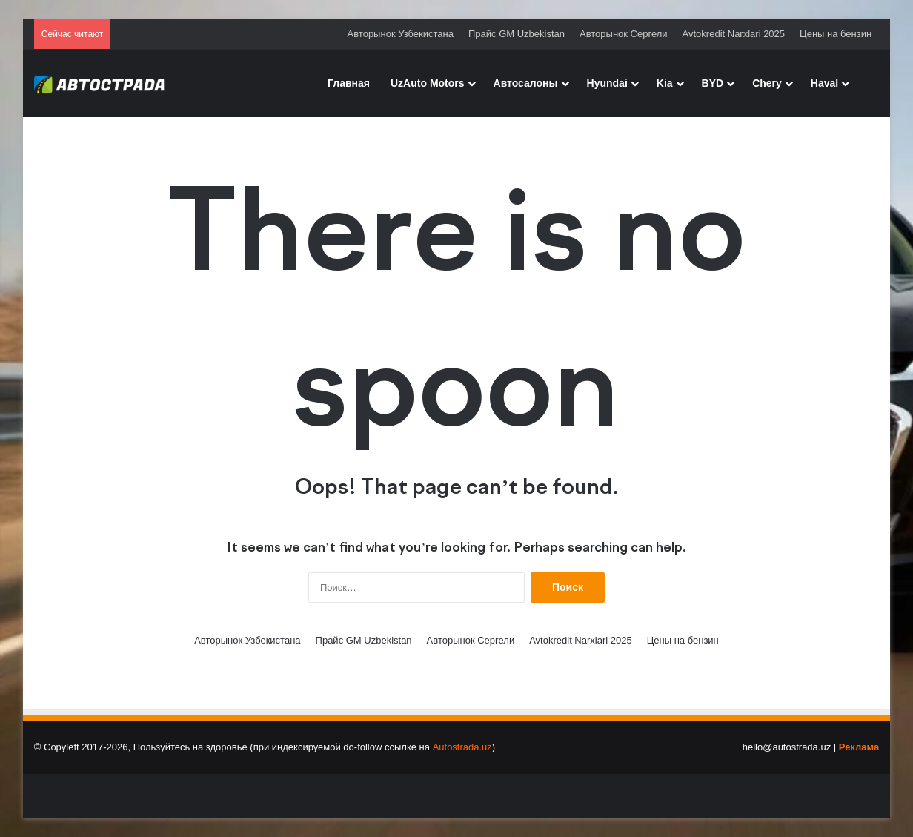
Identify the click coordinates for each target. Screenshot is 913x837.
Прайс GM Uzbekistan (516, 33)
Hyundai (607, 83)
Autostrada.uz (462, 746)
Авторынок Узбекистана (401, 33)
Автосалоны (526, 83)
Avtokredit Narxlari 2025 (734, 33)
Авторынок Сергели (624, 33)
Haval (824, 83)
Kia (665, 83)
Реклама (859, 746)
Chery (767, 83)
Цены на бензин (836, 33)
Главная (349, 83)
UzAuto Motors (428, 83)
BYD (713, 83)
